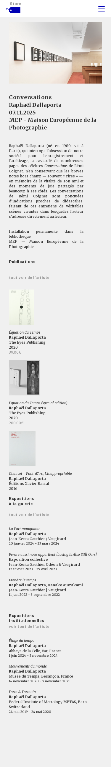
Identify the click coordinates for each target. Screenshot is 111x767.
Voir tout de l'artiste (29, 627)
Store (16, 3)
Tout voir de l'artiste (29, 278)
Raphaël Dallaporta (35, 105)
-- (17, 10)
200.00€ (16, 423)
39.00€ (15, 352)
